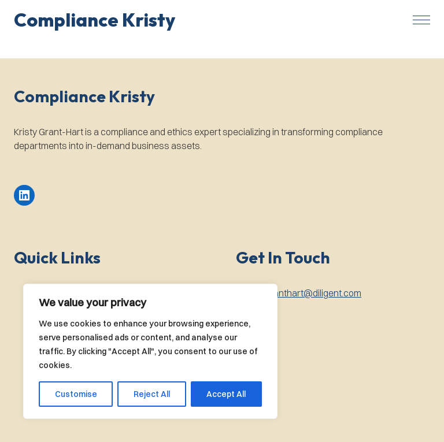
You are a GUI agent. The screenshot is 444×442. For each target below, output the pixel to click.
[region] (150, 351)
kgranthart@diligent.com (311, 293)
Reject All (152, 394)
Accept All (226, 394)
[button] (94, 20)
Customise (76, 394)
